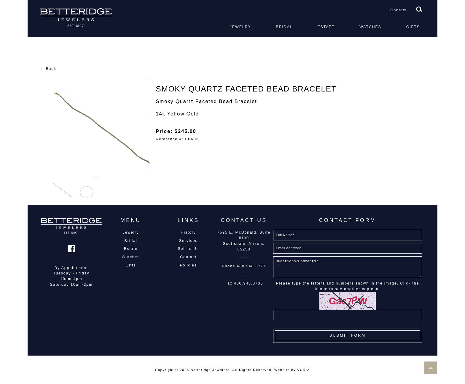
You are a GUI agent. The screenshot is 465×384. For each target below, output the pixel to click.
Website (282, 370)
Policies (188, 265)
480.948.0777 (251, 266)
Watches (370, 27)
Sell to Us (188, 249)
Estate (326, 27)
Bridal (284, 27)
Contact (398, 10)
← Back (48, 69)
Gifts (413, 27)
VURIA (303, 370)
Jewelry (240, 27)
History (188, 232)
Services (188, 241)
